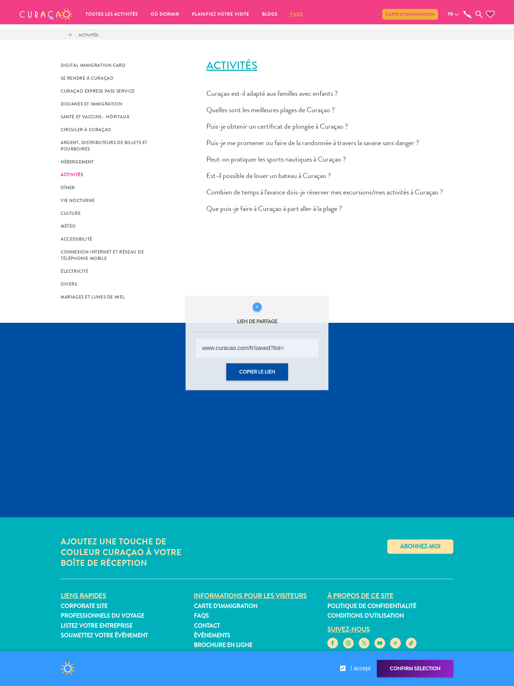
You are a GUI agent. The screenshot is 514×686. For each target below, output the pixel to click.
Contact (207, 626)
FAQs (296, 14)
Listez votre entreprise (96, 626)
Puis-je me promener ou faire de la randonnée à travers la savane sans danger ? (312, 142)
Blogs (269, 14)
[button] (46, 14)
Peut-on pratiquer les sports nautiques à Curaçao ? (276, 159)
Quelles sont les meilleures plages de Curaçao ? (270, 109)
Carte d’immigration (410, 14)
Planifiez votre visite (220, 14)
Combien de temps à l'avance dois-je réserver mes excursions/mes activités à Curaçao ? (324, 192)
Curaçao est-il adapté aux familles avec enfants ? (272, 93)
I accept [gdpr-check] (361, 668)
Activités (88, 35)
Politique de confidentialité (371, 606)
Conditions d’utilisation (365, 616)
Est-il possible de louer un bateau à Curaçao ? (268, 175)
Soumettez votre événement (104, 635)
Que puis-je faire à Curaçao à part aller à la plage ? (274, 208)
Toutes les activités (112, 14)
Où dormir (165, 14)
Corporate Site (84, 606)
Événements (212, 635)
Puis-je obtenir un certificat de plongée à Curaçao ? (277, 126)
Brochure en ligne (223, 645)
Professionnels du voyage (102, 616)
